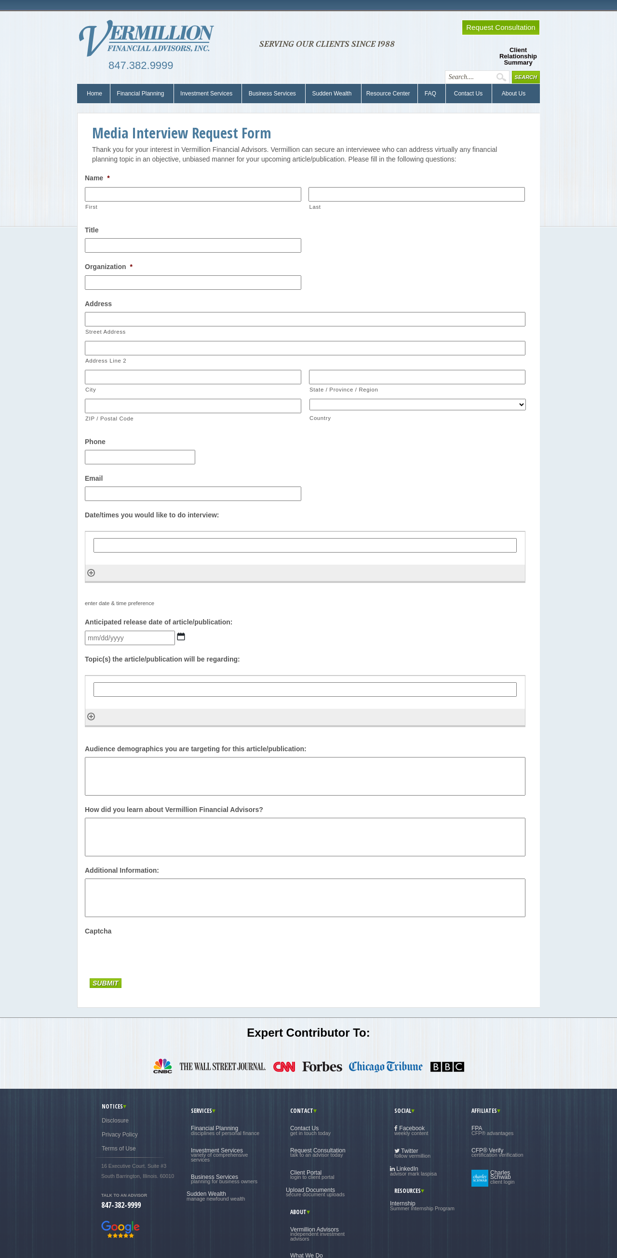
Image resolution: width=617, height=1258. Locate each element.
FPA (492, 1130)
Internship (422, 1205)
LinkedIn (413, 1171)
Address (98, 304)
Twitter (412, 1153)
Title (92, 230)
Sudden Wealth (331, 93)
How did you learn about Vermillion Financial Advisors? (174, 809)
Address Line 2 (105, 361)
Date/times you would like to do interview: (152, 515)
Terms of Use (119, 1148)
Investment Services (206, 93)
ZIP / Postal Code (109, 418)
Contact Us (467, 93)
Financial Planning (140, 93)
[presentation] (158, 958)
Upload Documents (315, 1192)
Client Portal (312, 1174)
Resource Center (388, 93)
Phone (95, 442)
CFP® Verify (497, 1152)
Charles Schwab (502, 1177)
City (90, 389)
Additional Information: (122, 870)
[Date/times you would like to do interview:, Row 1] (305, 545)
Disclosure (115, 1120)
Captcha (98, 931)
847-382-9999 (121, 1205)
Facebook (411, 1130)
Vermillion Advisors (317, 1234)
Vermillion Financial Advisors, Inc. (149, 38)
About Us (511, 93)
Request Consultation (318, 1152)
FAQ (430, 93)
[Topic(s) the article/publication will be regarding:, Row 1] (305, 689)
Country (320, 418)
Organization (109, 267)
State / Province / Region (343, 389)
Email (94, 478)
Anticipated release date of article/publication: (159, 622)
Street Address (105, 332)
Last (315, 207)
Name (97, 178)
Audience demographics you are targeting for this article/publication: (196, 749)
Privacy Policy (120, 1134)
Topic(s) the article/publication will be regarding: (162, 659)
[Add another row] (91, 573)
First (91, 207)
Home (94, 93)
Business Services (272, 93)
